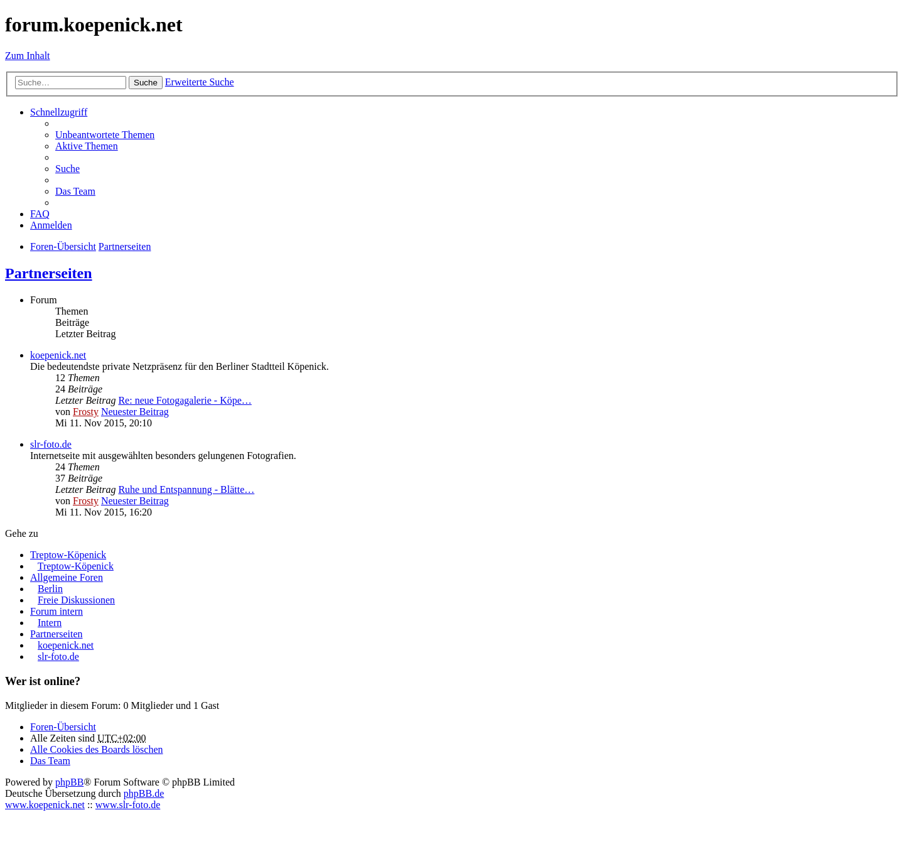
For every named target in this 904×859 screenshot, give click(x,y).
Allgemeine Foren (66, 577)
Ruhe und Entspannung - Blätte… (186, 489)
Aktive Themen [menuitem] (86, 146)
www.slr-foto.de (128, 804)
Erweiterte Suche (199, 82)
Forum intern (56, 611)
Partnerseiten (48, 273)
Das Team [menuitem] (75, 191)
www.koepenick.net (45, 804)
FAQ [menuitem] (40, 213)
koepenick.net (58, 355)
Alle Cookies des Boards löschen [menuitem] (96, 749)
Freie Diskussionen (76, 600)
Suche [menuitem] (67, 168)
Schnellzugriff (58, 112)
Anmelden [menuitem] (51, 225)
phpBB (69, 782)
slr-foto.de (51, 444)
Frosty (86, 411)
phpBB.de (144, 793)
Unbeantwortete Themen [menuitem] (104, 134)
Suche (146, 82)
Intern (50, 622)
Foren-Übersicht (63, 726)
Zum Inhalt (27, 55)
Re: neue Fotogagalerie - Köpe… (184, 400)
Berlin (50, 588)
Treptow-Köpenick (68, 554)
